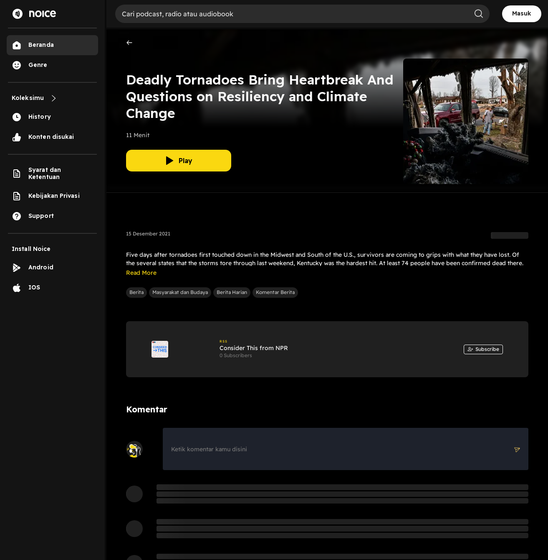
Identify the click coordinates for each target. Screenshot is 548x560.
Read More (141, 272)
